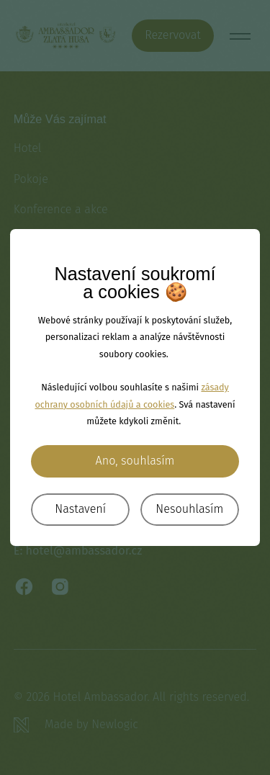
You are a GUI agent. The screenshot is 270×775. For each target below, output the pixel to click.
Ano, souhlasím (135, 460)
